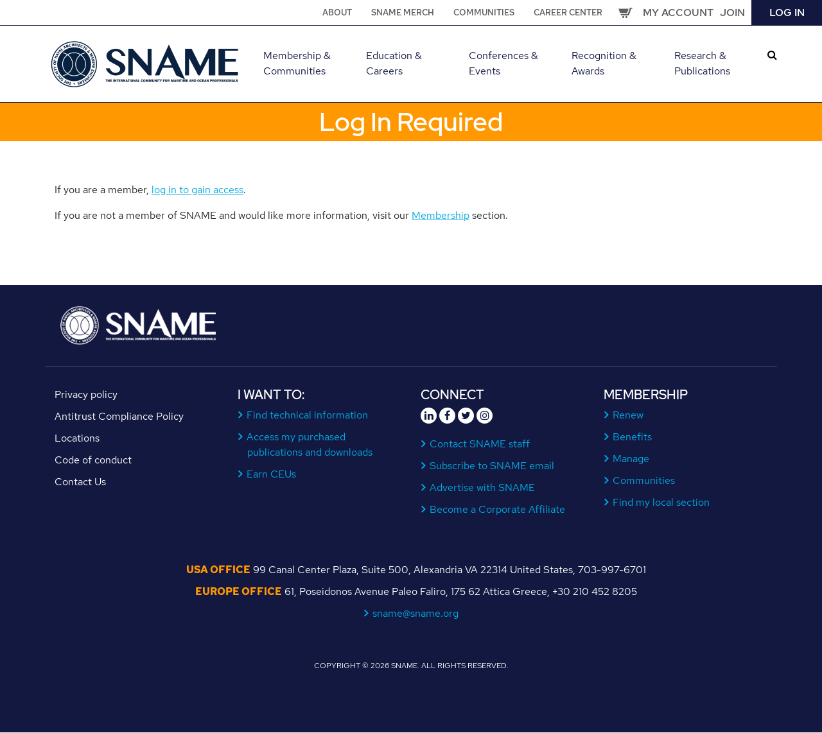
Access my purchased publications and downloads (309, 444)
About (337, 12)
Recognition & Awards (604, 63)
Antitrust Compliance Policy (119, 416)
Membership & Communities (297, 63)
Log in (787, 12)
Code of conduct (93, 460)
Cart (625, 13)
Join (732, 12)
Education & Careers (394, 63)
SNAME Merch (402, 12)
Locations (77, 438)
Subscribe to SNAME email (492, 465)
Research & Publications (702, 63)
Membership (440, 215)
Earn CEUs (271, 474)
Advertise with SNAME (482, 487)
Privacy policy (86, 394)
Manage (631, 458)
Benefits (632, 437)
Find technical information (307, 415)
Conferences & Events (503, 63)
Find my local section (661, 502)
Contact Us (80, 481)
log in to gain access (197, 189)
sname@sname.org (416, 613)
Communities (483, 12)
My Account (678, 12)
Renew (628, 415)
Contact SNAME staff (480, 444)
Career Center (568, 12)
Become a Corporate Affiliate (497, 509)
